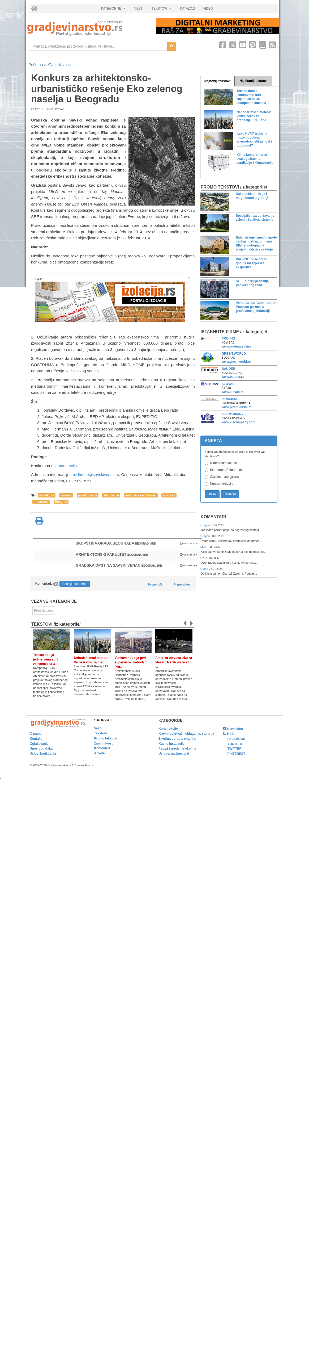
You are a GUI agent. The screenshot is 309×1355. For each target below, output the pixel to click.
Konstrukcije (168, 728)
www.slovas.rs (233, 392)
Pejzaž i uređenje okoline (177, 748)
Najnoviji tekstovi (217, 81)
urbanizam (41, 502)
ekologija (169, 495)
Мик (203, 547)
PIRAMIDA (229, 399)
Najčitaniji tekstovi (253, 81)
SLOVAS (228, 384)
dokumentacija (64, 465)
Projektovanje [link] (43, 610)
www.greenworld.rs (236, 361)
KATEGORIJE (114, 10)
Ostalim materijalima (224, 477)
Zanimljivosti (60, 64)
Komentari (213, 517)
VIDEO (208, 8)
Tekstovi (100, 733)
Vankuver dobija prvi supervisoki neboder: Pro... (131, 662)
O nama (35, 733)
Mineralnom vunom (223, 463)
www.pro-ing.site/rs (236, 346)
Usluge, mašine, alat (173, 753)
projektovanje (87, 495)
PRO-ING (228, 338)
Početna (36, 64)
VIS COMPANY (233, 414)
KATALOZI (187, 8)
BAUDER (228, 369)
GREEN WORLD (234, 354)
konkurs (66, 495)
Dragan (205, 525)
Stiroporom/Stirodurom (226, 470)
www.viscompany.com (238, 422)
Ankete (99, 753)
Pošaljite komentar (75, 584)
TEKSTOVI (162, 10)
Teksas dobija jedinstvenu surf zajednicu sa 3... (45, 659)
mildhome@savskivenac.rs (95, 474)
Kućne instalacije (171, 744)
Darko (204, 568)
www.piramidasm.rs (237, 407)
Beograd (61, 502)
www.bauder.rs (233, 377)
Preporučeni (181, 584)
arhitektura (46, 495)
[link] (88, 28)
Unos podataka (41, 748)
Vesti (98, 728)
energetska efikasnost (140, 495)
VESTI (139, 8)
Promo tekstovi (105, 738)
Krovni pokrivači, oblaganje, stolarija (186, 733)
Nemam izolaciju (221, 484)
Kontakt (36, 739)
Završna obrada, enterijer (177, 739)
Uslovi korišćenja (43, 753)
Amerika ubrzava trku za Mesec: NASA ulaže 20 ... (173, 662)
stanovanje (111, 495)
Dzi (202, 557)
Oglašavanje (39, 744)
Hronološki (155, 584)
